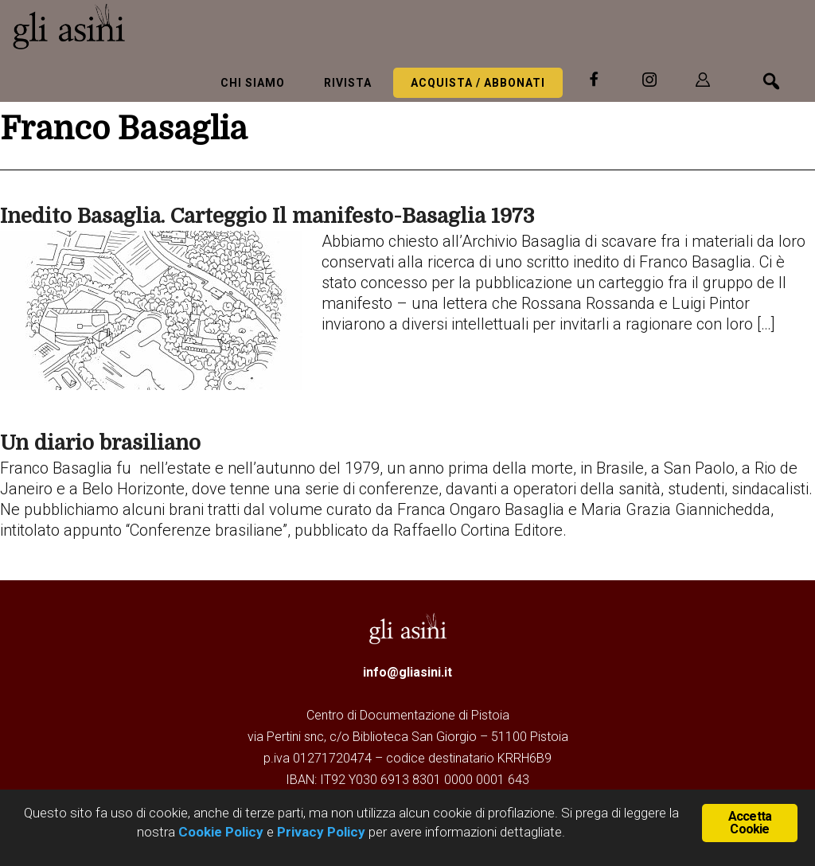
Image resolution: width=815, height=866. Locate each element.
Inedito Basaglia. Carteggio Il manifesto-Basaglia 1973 (267, 216)
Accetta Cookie (749, 823)
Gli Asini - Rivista (131, 26)
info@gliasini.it (407, 672)
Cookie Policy (219, 832)
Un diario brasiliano (100, 442)
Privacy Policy (321, 832)
